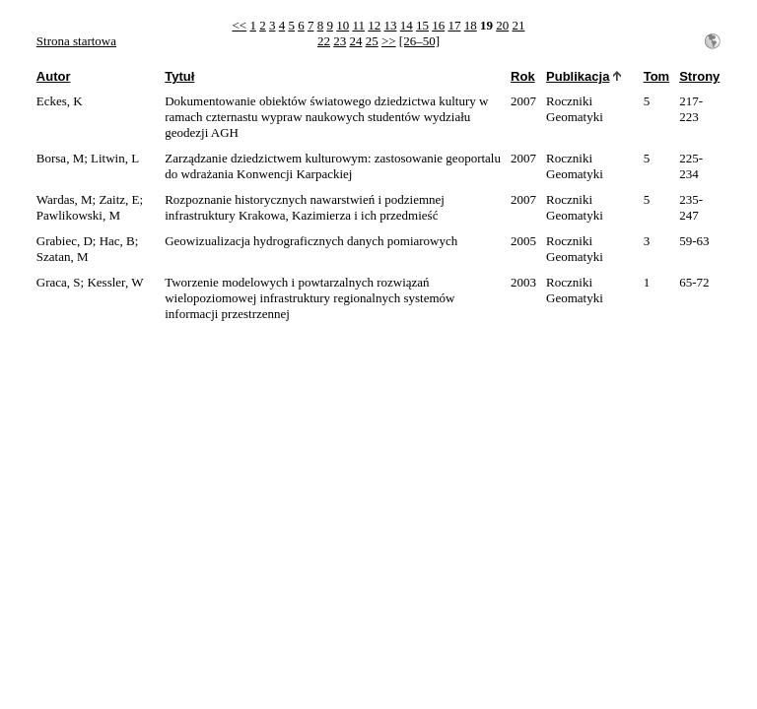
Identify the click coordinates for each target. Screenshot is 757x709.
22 (323, 40)
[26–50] (419, 40)
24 (355, 40)
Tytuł (179, 76)
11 (358, 25)
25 (372, 40)
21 (518, 25)
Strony (699, 76)
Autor (53, 76)
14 (406, 25)
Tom (656, 76)
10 (342, 25)
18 (470, 25)
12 (374, 25)
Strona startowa (76, 40)
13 (389, 25)
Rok (523, 76)
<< (240, 25)
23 (339, 40)
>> (388, 40)
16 (438, 25)
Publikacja (577, 76)
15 (422, 25)
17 (453, 25)
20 (502, 25)
